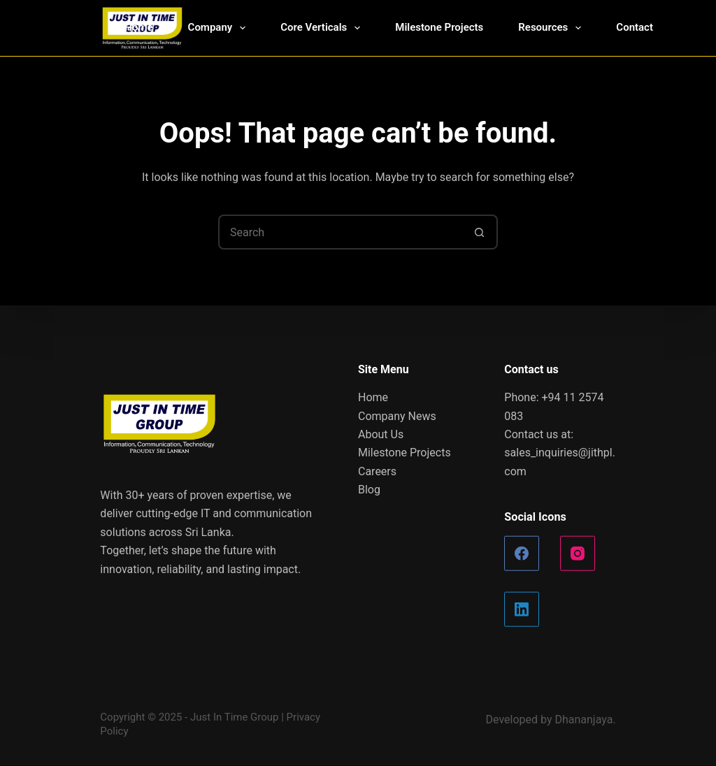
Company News (397, 415)
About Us (380, 434)
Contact (634, 27)
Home (138, 27)
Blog (369, 489)
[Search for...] (340, 232)
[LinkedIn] (521, 609)
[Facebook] (521, 553)
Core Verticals (323, 28)
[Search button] (480, 232)
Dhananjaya (583, 719)
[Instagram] (577, 553)
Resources (552, 28)
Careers (377, 470)
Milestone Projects (439, 27)
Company (220, 28)
